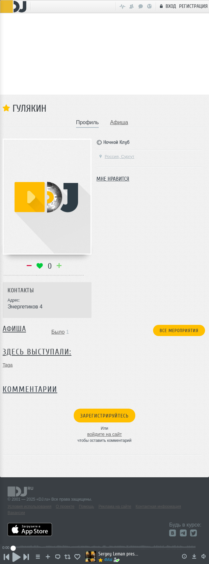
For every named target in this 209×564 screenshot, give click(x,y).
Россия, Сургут (116, 156)
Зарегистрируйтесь (104, 416)
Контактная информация (158, 506)
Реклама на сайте (114, 506)
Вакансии (16, 512)
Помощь (86, 506)
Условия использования (29, 506)
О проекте (65, 506)
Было (58, 332)
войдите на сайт (104, 434)
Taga (8, 365)
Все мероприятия (179, 330)
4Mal (108, 559)
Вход (167, 6)
